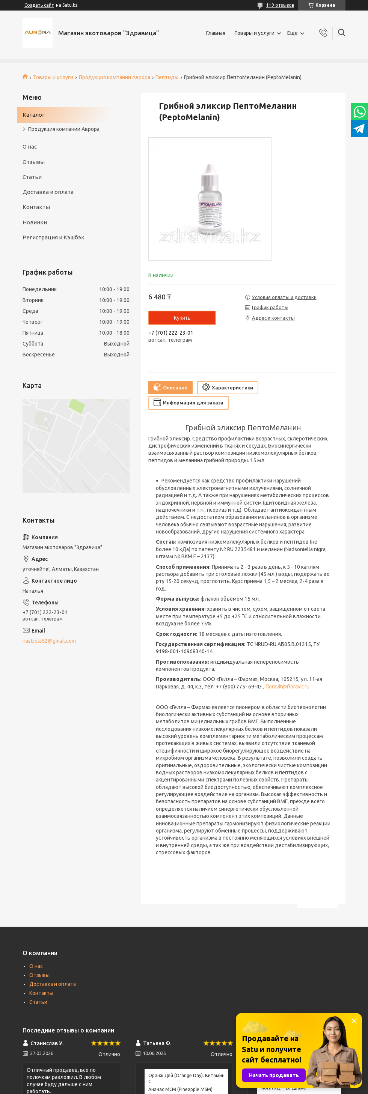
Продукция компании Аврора (114, 77)
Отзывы (34, 162)
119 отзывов (280, 5)
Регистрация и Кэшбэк (53, 237)
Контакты (36, 207)
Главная (215, 33)
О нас (30, 146)
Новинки (35, 222)
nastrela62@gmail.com (49, 641)
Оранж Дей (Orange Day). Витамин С (186, 1078)
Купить (182, 318)
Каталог (34, 114)
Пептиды (166, 77)
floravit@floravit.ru (287, 687)
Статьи (32, 177)
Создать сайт (39, 5)
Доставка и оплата (48, 192)
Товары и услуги (254, 33)
